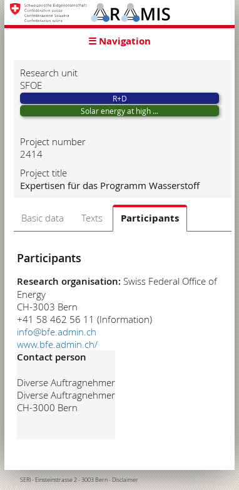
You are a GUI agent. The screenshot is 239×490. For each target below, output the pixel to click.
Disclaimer (125, 480)
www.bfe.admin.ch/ (57, 344)
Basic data (42, 218)
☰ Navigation (119, 41)
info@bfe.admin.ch (56, 331)
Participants (150, 218)
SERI (25, 480)
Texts (92, 218)
